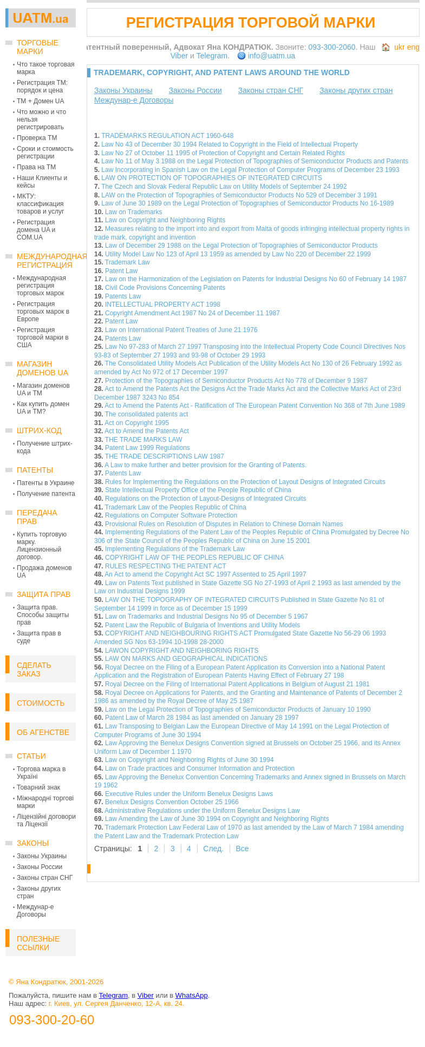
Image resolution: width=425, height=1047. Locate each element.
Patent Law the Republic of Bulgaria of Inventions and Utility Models (202, 625)
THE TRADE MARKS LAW (143, 439)
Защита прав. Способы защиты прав (43, 615)
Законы (33, 843)
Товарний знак (38, 787)
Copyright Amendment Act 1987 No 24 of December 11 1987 (192, 313)
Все (242, 848)
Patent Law (121, 271)
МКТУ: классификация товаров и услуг (40, 204)
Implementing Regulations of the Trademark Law (175, 549)
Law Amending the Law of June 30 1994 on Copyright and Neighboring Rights (217, 819)
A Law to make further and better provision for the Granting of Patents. (205, 465)
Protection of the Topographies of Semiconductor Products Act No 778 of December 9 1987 (236, 381)
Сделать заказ (34, 669)
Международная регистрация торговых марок (41, 285)
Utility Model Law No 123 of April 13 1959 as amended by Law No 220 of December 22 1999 (238, 254)
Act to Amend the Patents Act (146, 431)
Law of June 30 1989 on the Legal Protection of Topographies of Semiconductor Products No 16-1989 (247, 203)
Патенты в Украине (46, 483)
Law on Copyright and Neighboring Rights (165, 220)
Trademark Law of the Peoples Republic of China (175, 507)
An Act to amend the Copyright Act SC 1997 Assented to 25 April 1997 (205, 574)
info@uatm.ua (271, 55)
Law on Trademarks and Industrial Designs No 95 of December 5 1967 (206, 616)
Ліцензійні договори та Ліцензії (46, 820)
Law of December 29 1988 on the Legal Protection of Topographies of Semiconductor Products (241, 245)
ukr (399, 47)
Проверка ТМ (37, 138)
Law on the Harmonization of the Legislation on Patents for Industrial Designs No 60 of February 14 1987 (256, 279)
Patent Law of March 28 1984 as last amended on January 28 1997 (202, 717)
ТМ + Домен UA (40, 101)
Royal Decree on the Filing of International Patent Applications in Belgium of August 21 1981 (237, 684)
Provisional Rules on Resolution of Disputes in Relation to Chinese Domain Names (224, 524)
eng (413, 47)
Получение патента (46, 494)
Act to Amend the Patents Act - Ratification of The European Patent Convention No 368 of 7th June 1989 (254, 405)
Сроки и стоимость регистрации (45, 152)
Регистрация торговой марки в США (43, 337)
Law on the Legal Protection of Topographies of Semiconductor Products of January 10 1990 (238, 709)
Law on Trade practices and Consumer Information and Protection (200, 768)
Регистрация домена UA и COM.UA (36, 229)
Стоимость (40, 703)
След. (213, 848)
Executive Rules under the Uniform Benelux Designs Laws (189, 794)
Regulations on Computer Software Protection (171, 515)
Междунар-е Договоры (35, 910)
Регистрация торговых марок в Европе (43, 311)
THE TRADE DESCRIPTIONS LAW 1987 (164, 456)
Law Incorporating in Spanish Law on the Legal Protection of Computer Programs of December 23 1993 (250, 170)
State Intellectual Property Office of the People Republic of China (198, 490)
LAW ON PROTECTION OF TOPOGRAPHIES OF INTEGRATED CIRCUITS (211, 178)
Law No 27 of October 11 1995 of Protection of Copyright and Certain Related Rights (223, 153)
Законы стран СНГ (45, 878)
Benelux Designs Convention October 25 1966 (172, 802)
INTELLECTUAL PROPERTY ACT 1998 (162, 304)
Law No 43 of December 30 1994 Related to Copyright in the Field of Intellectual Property (229, 144)
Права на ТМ (36, 167)
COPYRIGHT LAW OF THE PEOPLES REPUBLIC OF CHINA (194, 557)
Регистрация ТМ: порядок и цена (42, 86)
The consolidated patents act (146, 414)
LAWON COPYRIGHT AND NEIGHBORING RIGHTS (181, 650)
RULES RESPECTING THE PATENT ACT (165, 566)
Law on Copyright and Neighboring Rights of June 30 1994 (189, 760)
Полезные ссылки (38, 943)
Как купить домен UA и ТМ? (43, 407)
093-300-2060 (331, 47)
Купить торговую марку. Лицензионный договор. (42, 546)
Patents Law (123, 296)
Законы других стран (356, 90)
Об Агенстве (43, 732)
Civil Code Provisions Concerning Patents (165, 287)
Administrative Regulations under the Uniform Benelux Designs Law (201, 810)
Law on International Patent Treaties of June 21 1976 (181, 330)
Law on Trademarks (133, 212)
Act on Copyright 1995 (136, 423)
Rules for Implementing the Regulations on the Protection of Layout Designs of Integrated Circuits (245, 482)
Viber (179, 55)
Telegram (212, 55)
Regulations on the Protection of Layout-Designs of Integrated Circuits (205, 498)
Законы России (39, 867)
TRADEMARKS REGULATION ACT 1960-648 (167, 136)
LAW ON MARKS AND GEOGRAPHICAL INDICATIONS (186, 658)
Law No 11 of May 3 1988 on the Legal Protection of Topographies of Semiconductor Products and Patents (254, 161)
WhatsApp (191, 995)
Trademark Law (127, 262)
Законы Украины (42, 856)
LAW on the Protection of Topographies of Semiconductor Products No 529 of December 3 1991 (239, 195)
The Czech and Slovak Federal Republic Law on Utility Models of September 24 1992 (224, 186)
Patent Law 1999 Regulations (147, 448)
